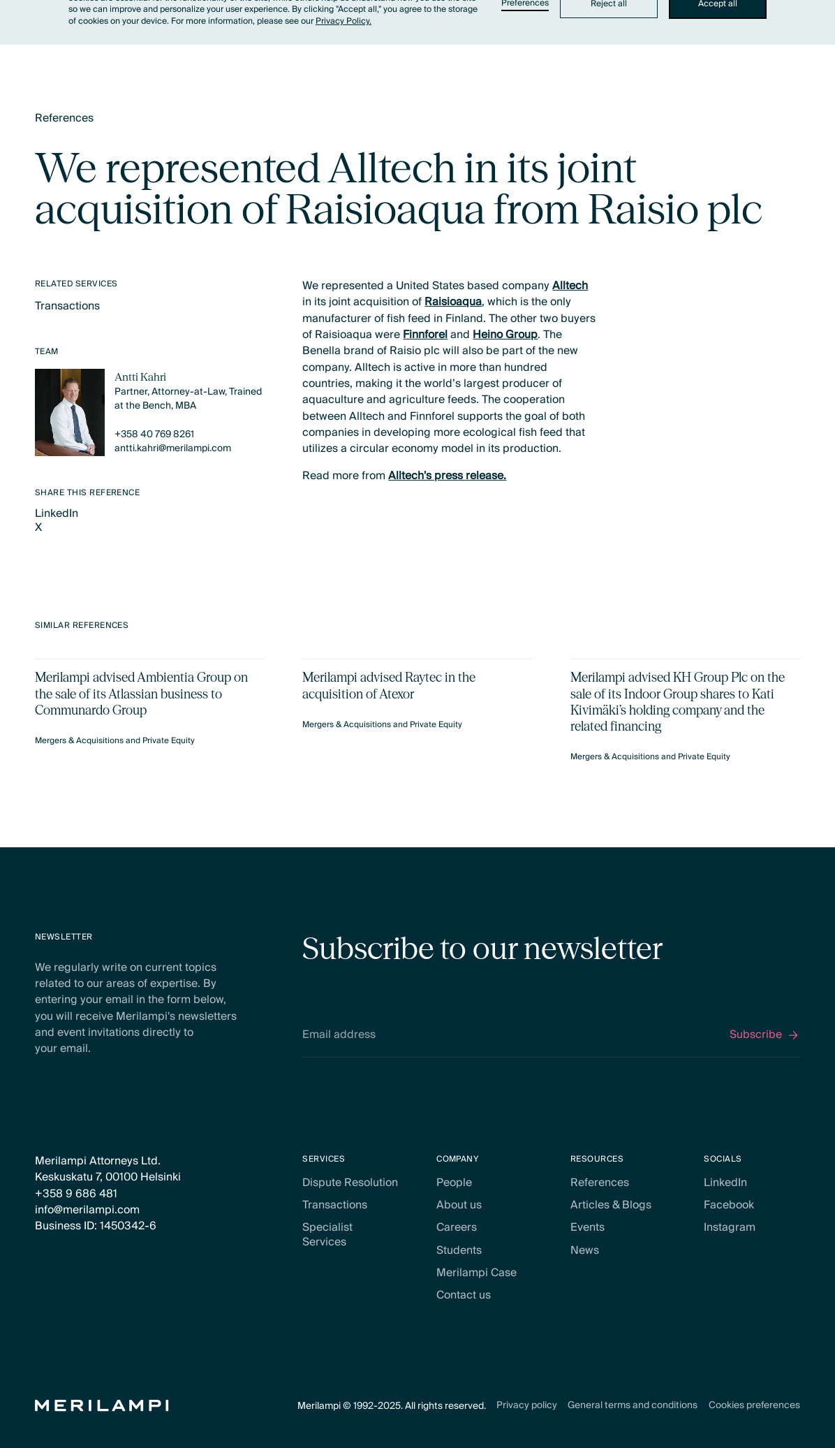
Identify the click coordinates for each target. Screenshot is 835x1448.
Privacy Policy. (343, 21)
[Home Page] (102, 1406)
